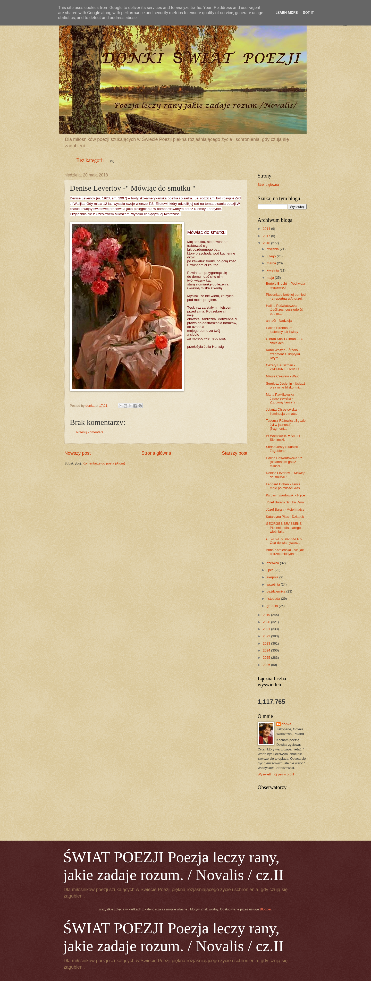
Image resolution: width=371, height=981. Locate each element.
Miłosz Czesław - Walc (282, 376)
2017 (267, 236)
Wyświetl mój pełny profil (276, 774)
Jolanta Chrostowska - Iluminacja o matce (282, 411)
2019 (267, 615)
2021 (267, 629)
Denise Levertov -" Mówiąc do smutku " (285, 475)
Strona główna (156, 453)
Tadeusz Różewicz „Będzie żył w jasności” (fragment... (286, 424)
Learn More (286, 13)
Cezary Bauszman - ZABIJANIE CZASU (282, 367)
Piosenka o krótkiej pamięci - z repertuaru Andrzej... (286, 296)
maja (271, 278)
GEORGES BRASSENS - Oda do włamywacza (285, 541)
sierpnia (273, 577)
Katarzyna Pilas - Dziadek (285, 517)
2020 (267, 622)
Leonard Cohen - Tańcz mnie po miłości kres (283, 486)
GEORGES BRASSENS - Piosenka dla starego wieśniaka (285, 528)
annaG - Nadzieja (279, 321)
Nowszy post (77, 453)
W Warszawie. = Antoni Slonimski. (283, 438)
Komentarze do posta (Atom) (104, 463)
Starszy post (234, 453)
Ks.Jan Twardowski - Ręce (285, 495)
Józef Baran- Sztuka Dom (285, 502)
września (274, 584)
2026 (267, 665)
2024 (267, 650)
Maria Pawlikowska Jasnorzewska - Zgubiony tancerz (280, 398)
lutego (272, 256)
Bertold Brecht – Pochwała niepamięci (285, 285)
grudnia (273, 606)
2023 (267, 643)
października (276, 591)
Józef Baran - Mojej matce (285, 509)
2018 (267, 243)
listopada (274, 599)
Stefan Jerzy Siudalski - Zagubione (283, 449)
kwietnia (273, 270)
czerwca (273, 563)
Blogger (265, 909)
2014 (267, 229)
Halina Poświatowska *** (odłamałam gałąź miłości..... (284, 462)
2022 (267, 636)
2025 (267, 657)
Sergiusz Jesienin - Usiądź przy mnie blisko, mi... (285, 385)
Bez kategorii (90, 160)
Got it (308, 13)
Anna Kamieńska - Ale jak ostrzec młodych (285, 552)
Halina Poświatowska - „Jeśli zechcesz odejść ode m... (284, 310)
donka (286, 724)
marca (272, 263)
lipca (270, 570)
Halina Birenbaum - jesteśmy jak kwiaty (282, 330)
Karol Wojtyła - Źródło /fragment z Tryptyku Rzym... (283, 354)
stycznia (273, 249)
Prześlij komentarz (89, 432)
